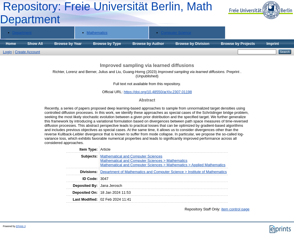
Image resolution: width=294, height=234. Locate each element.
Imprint (272, 43)
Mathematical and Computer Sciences (131, 156)
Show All (35, 43)
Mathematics (97, 32)
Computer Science (176, 32)
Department (22, 32)
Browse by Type (107, 43)
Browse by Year (68, 43)
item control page (235, 209)
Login (7, 52)
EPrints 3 (21, 226)
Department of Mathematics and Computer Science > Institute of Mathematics (163, 172)
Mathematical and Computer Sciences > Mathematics (143, 160)
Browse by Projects (238, 43)
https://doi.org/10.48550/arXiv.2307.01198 (158, 92)
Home (11, 43)
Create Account (27, 52)
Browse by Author (148, 43)
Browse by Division (192, 43)
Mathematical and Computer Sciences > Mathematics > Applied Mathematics (162, 165)
